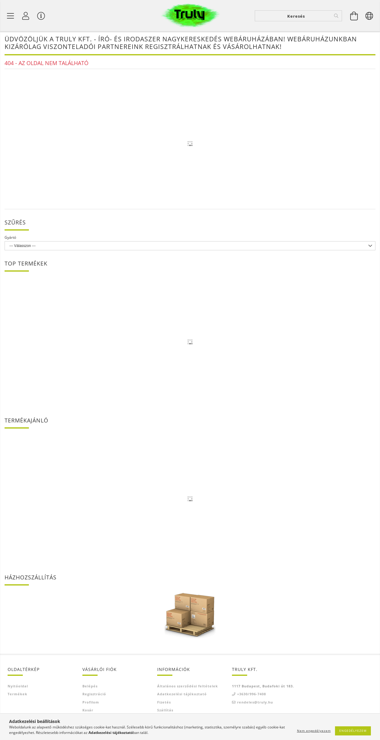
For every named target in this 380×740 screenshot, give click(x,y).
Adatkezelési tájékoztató (182, 695)
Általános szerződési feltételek (187, 686)
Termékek (17, 695)
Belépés (90, 686)
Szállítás (165, 711)
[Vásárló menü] (41, 15)
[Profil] (26, 15)
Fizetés (164, 702)
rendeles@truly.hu (255, 702)
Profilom (90, 702)
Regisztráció (94, 695)
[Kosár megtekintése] (354, 15)
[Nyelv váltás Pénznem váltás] (369, 15)
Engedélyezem (353, 730)
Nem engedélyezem (314, 730)
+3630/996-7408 (251, 695)
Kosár (87, 711)
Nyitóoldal (18, 686)
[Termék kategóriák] (11, 15)
